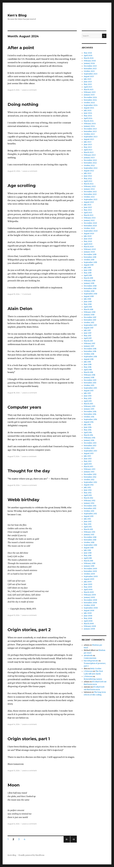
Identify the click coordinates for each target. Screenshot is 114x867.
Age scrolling (22, 185)
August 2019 (88, 265)
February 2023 (90, 155)
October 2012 (89, 480)
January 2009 (89, 597)
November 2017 (90, 320)
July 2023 (87, 142)
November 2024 (90, 100)
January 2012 (89, 503)
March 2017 (88, 341)
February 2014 (89, 438)
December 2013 (90, 443)
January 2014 (89, 440)
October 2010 (89, 542)
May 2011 (87, 524)
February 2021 (89, 218)
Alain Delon (20, 308)
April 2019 (88, 275)
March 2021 (88, 215)
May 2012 (87, 493)
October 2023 (89, 134)
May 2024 (88, 116)
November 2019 (90, 257)
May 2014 (87, 430)
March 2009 (89, 592)
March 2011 (88, 529)
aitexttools (88, 655)
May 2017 (87, 336)
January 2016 (89, 377)
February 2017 (89, 343)
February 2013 (89, 469)
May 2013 (87, 461)
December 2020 (90, 223)
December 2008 (90, 600)
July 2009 (87, 582)
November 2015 (90, 383)
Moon (14, 784)
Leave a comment (29, 90)
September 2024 (91, 105)
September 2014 (90, 419)
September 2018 (90, 294)
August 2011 (88, 516)
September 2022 (90, 168)
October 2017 (89, 322)
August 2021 (89, 202)
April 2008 (88, 621)
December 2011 (90, 506)
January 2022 (89, 189)
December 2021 (90, 192)
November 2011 (90, 508)
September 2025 (90, 74)
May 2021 (88, 210)
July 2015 (87, 393)
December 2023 (90, 129)
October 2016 (89, 354)
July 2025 (87, 79)
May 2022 (88, 179)
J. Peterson (88, 671)
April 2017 (88, 338)
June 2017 (87, 333)
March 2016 (88, 372)
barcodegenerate (91, 661)
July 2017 (87, 330)
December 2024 (90, 97)
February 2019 (89, 281)
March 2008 (89, 624)
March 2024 (89, 121)
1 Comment (26, 294)
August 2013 (89, 453)
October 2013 (89, 448)
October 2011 (89, 511)
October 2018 (89, 291)
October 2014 (89, 417)
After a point (21, 47)
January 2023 (89, 158)
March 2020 (89, 247)
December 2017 (90, 317)
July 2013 (87, 456)
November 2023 (90, 131)
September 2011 (90, 514)
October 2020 (89, 228)
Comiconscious (90, 658)
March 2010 (88, 561)
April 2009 (88, 590)
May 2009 (88, 587)
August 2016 (88, 359)
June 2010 (88, 553)
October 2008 (89, 605)
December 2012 (90, 474)
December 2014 (90, 412)
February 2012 (89, 501)
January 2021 (89, 220)
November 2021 (90, 194)
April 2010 (88, 558)
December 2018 (90, 286)
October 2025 (89, 71)
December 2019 (90, 254)
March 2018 (88, 309)
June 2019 (87, 270)
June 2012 (88, 490)
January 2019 (89, 283)
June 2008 (88, 616)
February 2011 (89, 532)
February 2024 (90, 124)
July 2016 (87, 362)
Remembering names (93, 679)
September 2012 (90, 482)
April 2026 (88, 55)
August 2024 (89, 108)
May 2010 (87, 555)
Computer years (24, 407)
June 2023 (88, 144)
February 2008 (90, 626)
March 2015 (88, 404)
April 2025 (88, 87)
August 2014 (89, 422)
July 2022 (87, 173)
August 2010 (89, 548)
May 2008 (88, 618)
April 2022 (88, 181)
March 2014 (88, 435)
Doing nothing (23, 104)
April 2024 (88, 118)
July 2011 (87, 519)
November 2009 (90, 571)
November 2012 (90, 477)
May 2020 (88, 241)
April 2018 (88, 307)
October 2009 (89, 574)
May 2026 (88, 53)
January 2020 (89, 252)
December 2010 (90, 537)
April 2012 (88, 495)
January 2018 (89, 315)
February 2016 (89, 375)
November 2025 (90, 69)
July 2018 (87, 299)
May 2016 (87, 367)
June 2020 (88, 239)
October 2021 (89, 197)
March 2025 (88, 90)
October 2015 (89, 385)
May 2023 (88, 147)
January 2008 (89, 629)
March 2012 (88, 498)
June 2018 (88, 302)
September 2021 (90, 199)
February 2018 (89, 312)
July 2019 (87, 268)
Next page (73, 842)
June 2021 (88, 207)
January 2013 (89, 472)
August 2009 (89, 579)
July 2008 (87, 613)
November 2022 (90, 163)
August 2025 (89, 76)
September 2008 (91, 608)
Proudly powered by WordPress (31, 855)
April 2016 (88, 370)
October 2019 (89, 260)
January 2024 (89, 126)
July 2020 (87, 236)
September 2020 (91, 231)
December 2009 (90, 569)
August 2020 (89, 233)
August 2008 (89, 610)
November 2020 (90, 226)
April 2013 (88, 464)
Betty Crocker (95, 669)
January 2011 (89, 535)
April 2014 (88, 432)
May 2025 (88, 84)
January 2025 (89, 95)
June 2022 (88, 176)
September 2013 (90, 451)
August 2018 (89, 296)
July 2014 (87, 425)
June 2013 (88, 459)
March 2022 (88, 184)
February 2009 (90, 595)
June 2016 (87, 364)
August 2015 (88, 391)
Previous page (67, 842)
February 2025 (90, 92)
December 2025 (90, 66)
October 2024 (89, 103)
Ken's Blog (17, 15)
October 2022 (89, 165)
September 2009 (91, 576)
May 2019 (87, 273)
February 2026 (90, 61)
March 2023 (88, 152)
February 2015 (89, 406)
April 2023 (88, 150)
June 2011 (87, 521)
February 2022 (90, 186)
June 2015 (87, 396)
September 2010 (90, 545)
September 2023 (90, 137)
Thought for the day (29, 470)
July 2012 (87, 487)
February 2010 (89, 563)
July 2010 (87, 550)
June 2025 (88, 82)
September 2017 (90, 325)
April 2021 (88, 213)
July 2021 (87, 205)
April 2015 (88, 401)
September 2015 (90, 388)
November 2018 (90, 288)
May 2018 (87, 304)
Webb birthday (23, 499)
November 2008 (90, 603)
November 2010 (90, 540)
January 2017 (89, 346)
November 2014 (90, 414)
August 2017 (88, 328)
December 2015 (90, 380)
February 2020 (90, 249)
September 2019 (90, 262)
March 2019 (88, 278)
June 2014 (88, 427)
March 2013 (88, 466)
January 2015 (89, 409)
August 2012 (89, 485)
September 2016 (90, 357)
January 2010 (89, 566)
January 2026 (89, 63)
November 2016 (90, 351)
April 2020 (88, 244)
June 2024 (88, 113)
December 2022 (90, 160)
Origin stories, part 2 (29, 629)
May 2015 (87, 398)
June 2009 (88, 584)
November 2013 (90, 446)
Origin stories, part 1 (29, 738)
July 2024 (87, 110)
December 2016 (90, 349)
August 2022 (89, 171)
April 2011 (88, 527)
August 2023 (89, 139)
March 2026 (88, 58)
